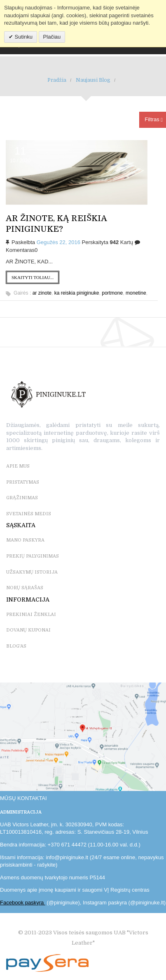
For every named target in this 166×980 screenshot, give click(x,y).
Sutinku (23, 37)
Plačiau (52, 37)
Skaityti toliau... (33, 277)
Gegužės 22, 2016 (58, 242)
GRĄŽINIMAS (22, 497)
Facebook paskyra (22, 902)
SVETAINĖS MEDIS (28, 514)
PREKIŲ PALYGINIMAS (32, 556)
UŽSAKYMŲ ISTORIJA (32, 572)
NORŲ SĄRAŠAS (24, 587)
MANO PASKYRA (25, 540)
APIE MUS (18, 466)
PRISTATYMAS (22, 482)
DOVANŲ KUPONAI (28, 630)
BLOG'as (16, 646)
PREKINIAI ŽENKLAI (31, 614)
